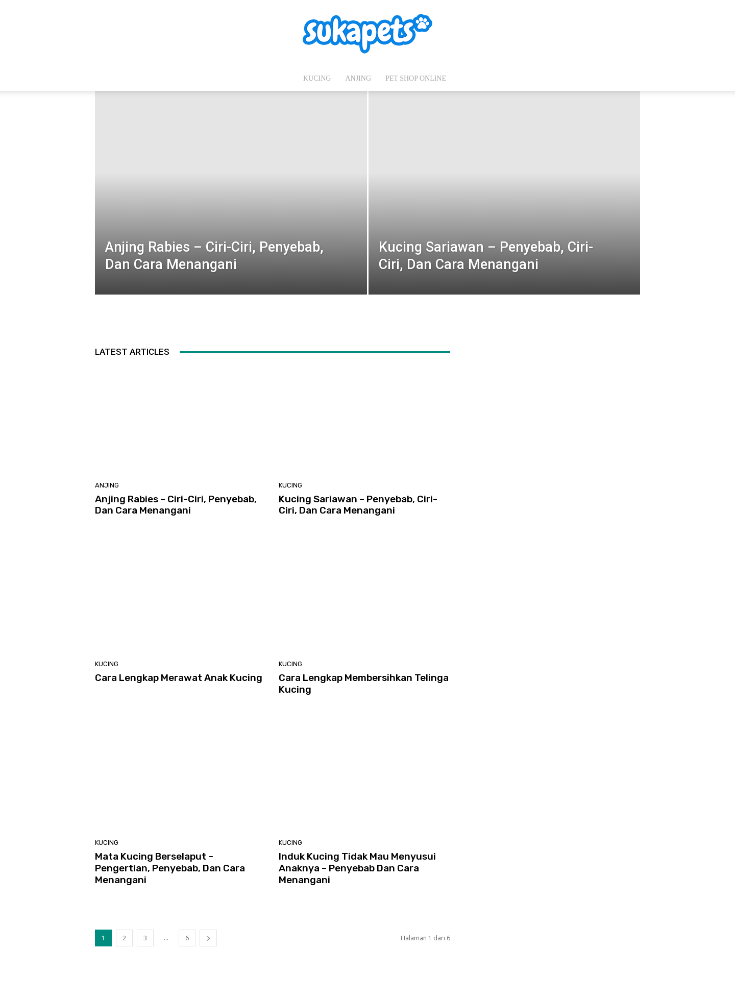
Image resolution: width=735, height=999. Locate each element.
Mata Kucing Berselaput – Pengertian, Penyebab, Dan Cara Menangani (170, 868)
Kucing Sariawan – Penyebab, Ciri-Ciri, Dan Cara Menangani (358, 505)
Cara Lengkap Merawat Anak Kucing (178, 678)
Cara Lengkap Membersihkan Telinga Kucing (364, 683)
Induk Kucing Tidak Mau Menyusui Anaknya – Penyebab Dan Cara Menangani (357, 868)
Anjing (358, 78)
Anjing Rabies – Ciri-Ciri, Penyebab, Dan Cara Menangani (176, 505)
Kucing (317, 78)
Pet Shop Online (415, 78)
